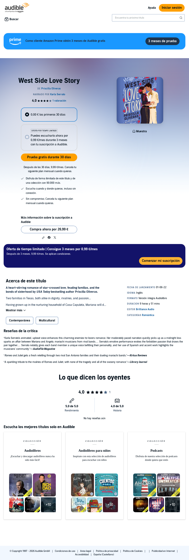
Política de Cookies (133, 551)
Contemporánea (19, 320)
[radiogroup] (49, 129)
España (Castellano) (104, 554)
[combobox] (148, 17)
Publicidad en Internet (163, 551)
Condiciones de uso (65, 551)
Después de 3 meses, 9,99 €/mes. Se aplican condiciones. (52, 251)
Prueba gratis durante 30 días (49, 157)
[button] (43, 237)
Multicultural (47, 320)
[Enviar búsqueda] (181, 17)
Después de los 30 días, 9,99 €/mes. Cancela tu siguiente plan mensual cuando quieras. (50, 169)
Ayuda (152, 8)
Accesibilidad (82, 554)
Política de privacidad (107, 551)
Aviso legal (86, 551)
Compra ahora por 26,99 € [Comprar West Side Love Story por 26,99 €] (49, 229)
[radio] (49, 115)
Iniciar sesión (172, 8)
